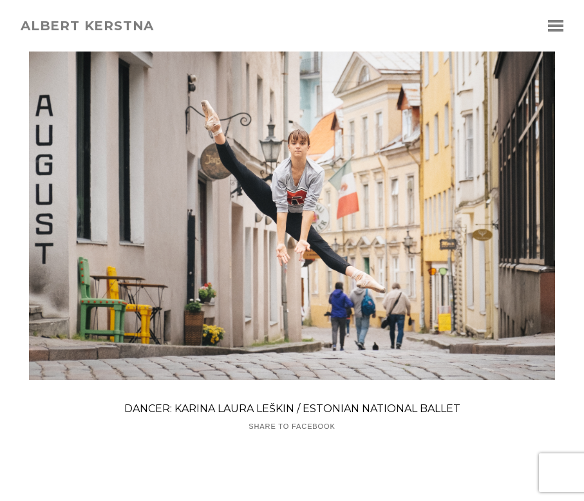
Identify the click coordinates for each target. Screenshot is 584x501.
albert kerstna (87, 25)
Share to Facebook (292, 426)
